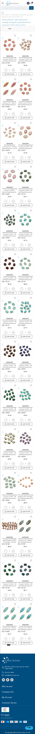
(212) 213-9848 (9, 672)
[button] (15, 35)
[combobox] (15, 8)
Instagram (3, 679)
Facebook (7, 679)
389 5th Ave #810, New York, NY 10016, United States (17, 667)
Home (2, 12)
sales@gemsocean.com (12, 675)
